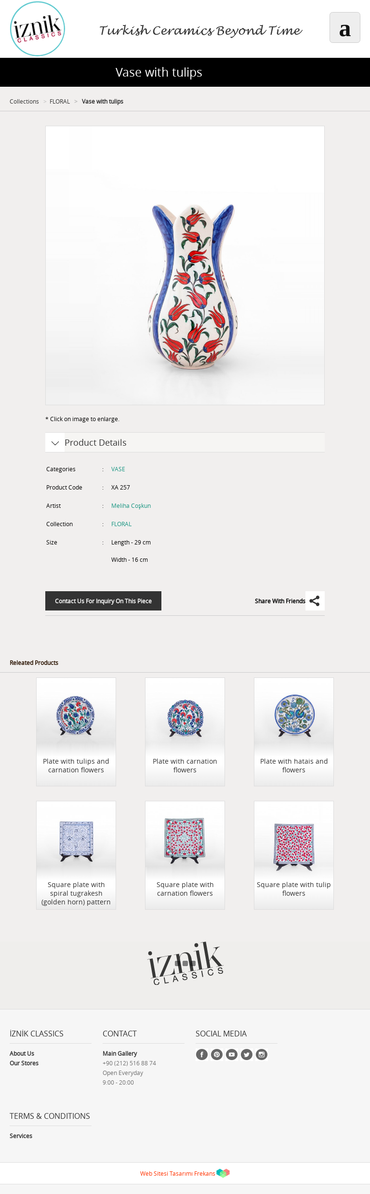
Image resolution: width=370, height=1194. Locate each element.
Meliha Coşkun (131, 505)
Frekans (204, 1173)
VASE (118, 469)
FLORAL (60, 101)
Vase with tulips (101, 101)
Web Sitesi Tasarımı (166, 1173)
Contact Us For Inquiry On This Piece (103, 601)
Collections (24, 101)
